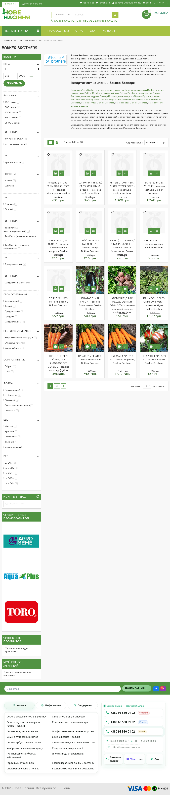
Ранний (11, 306)
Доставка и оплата (32, 4)
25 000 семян (14, 123)
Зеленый (11, 442)
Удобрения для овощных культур (25, 748)
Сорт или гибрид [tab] (14, 360)
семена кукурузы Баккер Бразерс (99, 96)
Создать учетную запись (128, 3)
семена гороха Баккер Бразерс (134, 96)
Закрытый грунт (15, 348)
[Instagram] (163, 688)
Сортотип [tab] (10, 174)
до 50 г (11, 463)
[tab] (19, 705)
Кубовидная (13, 395)
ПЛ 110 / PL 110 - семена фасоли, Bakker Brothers (154, 244)
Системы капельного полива (23, 768)
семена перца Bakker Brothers (131, 103)
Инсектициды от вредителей (68, 753)
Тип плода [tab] (10, 132)
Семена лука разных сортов (22, 736)
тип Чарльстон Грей (17, 144)
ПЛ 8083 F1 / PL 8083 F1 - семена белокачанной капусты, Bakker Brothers (58, 247)
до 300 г (11, 478)
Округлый (12, 410)
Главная (10, 4)
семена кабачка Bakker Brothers (120, 93)
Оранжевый (13, 437)
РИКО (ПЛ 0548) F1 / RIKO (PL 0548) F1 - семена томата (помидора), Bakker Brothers (122, 247)
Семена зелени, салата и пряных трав (73, 742)
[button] (48, 155)
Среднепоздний (15, 322)
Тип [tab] (5, 156)
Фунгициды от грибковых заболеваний (21, 755)
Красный (11, 431)
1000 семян (14, 112)
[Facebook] (156, 688)
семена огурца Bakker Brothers (97, 103)
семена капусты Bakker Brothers (117, 99)
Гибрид (11, 366)
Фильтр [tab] (9, 57)
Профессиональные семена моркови (73, 731)
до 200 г (12, 468)
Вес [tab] (5, 456)
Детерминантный (16, 264)
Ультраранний (14, 301)
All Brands (38, 497)
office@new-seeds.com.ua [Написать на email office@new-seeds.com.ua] (124, 747)
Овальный (12, 400)
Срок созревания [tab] (15, 294)
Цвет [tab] (6, 420)
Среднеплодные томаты (19, 283)
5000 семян (13, 118)
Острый (11, 209)
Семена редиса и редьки (66, 736)
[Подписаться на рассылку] (136, 688)
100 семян (13, 102)
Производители (28, 41)
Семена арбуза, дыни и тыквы (24, 742)
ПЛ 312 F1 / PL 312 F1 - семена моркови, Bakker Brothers (90, 360)
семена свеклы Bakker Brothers (148, 90)
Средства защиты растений (67, 748)
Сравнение (104, 3)
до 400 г (12, 483)
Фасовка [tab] (9, 95)
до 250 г (11, 473)
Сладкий (11, 204)
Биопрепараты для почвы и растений (73, 762)
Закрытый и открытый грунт (21, 338)
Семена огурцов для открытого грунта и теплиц (24, 723)
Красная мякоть (15, 162)
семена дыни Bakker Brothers (86, 93)
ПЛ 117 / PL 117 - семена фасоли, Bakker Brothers (58, 302)
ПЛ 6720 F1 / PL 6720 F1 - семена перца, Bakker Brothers (154, 360)
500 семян (13, 107)
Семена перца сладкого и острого (71, 722)
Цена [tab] (6, 64)
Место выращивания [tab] (17, 331)
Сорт (10, 371)
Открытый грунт (15, 343)
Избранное (88, 3)
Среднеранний (15, 311)
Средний (11, 316)
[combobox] (85, 15)
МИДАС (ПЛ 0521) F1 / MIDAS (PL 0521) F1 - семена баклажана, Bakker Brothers (58, 189)
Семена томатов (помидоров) (68, 716)
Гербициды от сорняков (20, 762)
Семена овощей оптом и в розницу (26, 716)
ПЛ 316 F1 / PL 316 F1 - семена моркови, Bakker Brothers (122, 360)
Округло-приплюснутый (19, 405)
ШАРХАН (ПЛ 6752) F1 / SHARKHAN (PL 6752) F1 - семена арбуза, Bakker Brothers (90, 189)
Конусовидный (15, 390)
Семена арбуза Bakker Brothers (87, 90)
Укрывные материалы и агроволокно (73, 768)
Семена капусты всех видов (22, 731)
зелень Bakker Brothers (117, 90)
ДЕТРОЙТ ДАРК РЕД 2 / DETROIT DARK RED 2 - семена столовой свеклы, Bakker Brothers (122, 305)
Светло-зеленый (15, 447)
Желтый (11, 426)
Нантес (11, 180)
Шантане (11, 186)
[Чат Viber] (134, 759)
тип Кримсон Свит (16, 139)
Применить (14, 83)
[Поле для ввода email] (62, 689)
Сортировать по (134, 142)
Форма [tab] (8, 383)
